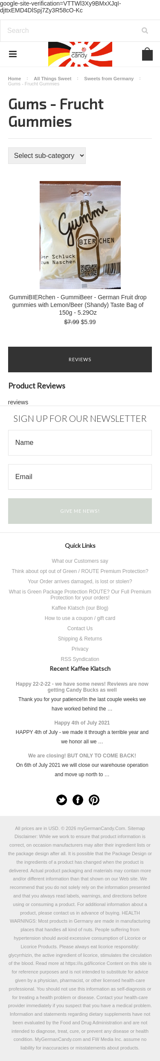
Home (14, 78)
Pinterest (94, 800)
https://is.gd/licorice (85, 963)
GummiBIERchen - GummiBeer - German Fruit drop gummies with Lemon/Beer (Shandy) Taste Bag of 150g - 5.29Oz (77, 305)
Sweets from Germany (109, 78)
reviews (18, 402)
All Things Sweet (52, 78)
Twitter (61, 800)
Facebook (78, 800)
